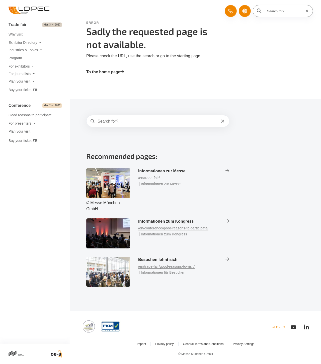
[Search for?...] (157, 121)
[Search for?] (284, 11)
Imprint (141, 344)
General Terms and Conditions (203, 344)
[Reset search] (305, 11)
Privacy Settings (243, 344)
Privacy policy (164, 344)
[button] (231, 11)
